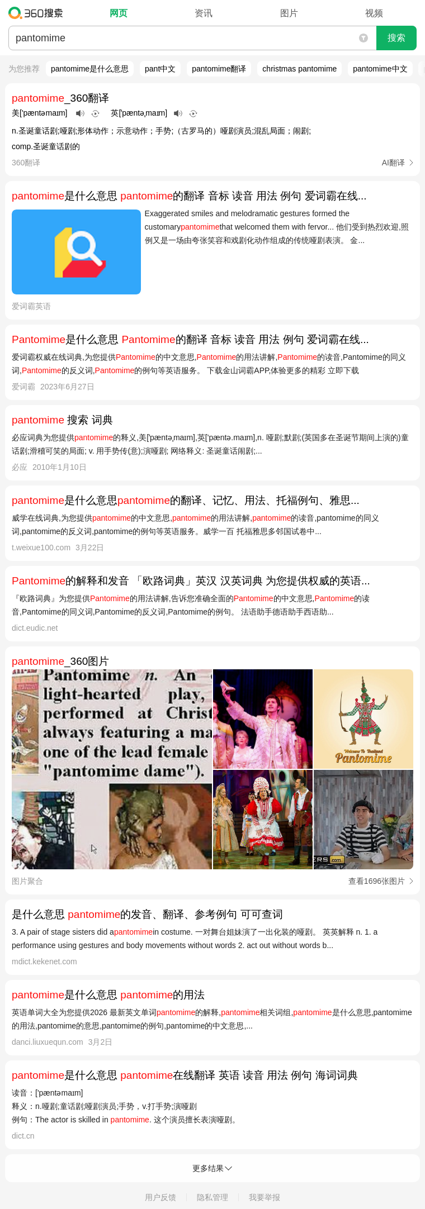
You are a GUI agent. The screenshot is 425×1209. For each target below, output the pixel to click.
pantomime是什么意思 (90, 68)
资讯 (203, 13)
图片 (289, 13)
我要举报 (264, 1197)
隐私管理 (212, 1197)
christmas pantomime (299, 68)
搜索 (396, 37)
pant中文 (160, 68)
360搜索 (38, 13)
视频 (374, 13)
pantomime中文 (380, 68)
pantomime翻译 (219, 68)
